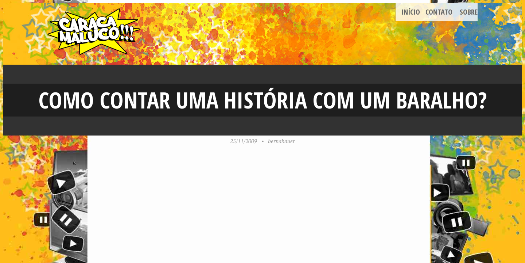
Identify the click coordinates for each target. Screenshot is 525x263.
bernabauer (281, 141)
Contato (438, 12)
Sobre (469, 12)
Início (410, 12)
